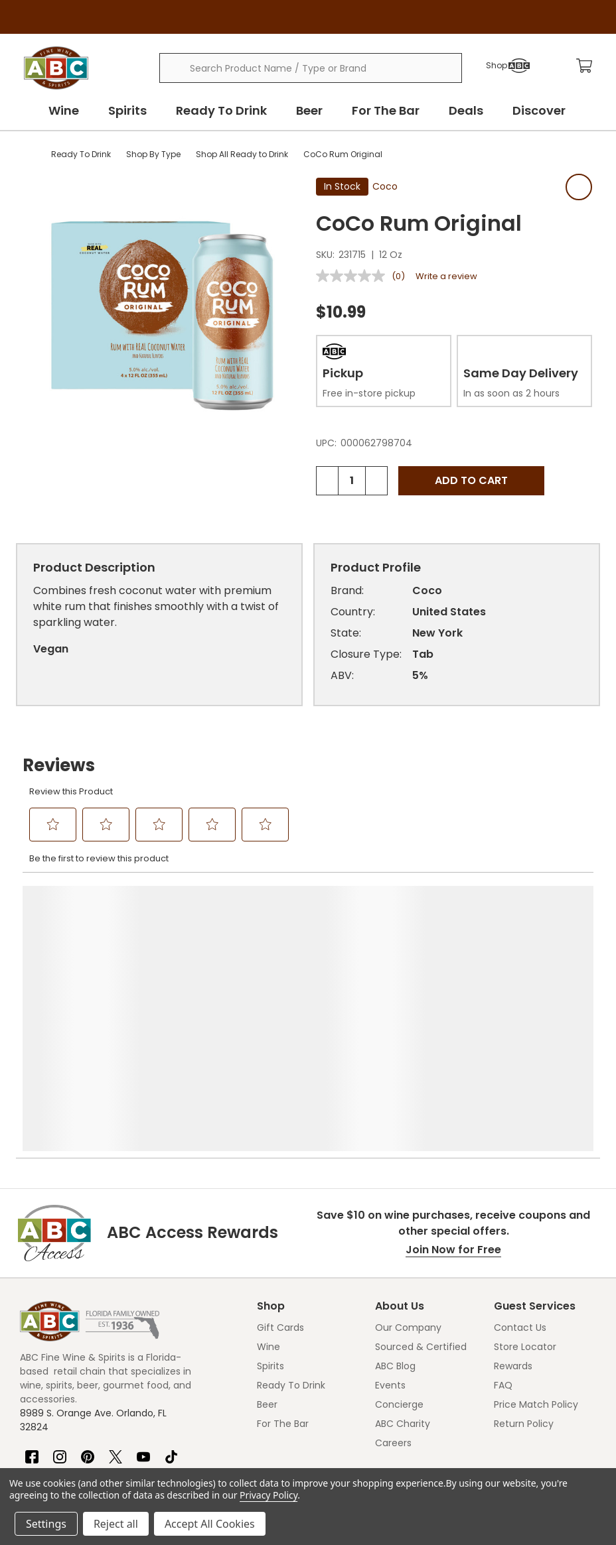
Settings (46, 1523)
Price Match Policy (536, 1404)
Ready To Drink (221, 110)
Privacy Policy (268, 1495)
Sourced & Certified (421, 1346)
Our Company (408, 1327)
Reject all (116, 1523)
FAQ (503, 1385)
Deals (466, 110)
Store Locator (525, 1346)
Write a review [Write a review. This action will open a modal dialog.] (446, 276)
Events (390, 1385)
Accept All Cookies (210, 1523)
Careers (393, 1443)
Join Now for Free (453, 1249)
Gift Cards (280, 1327)
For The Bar (386, 110)
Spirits (127, 110)
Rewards (513, 1366)
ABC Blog (395, 1366)
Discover (539, 110)
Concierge (399, 1404)
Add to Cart (471, 480)
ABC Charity (402, 1423)
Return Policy (524, 1423)
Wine (63, 110)
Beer (309, 110)
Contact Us (520, 1327)
